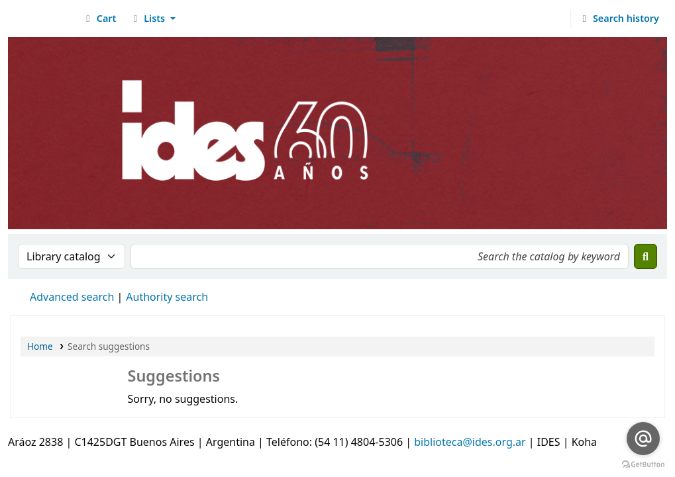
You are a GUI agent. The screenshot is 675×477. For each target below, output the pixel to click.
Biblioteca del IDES (44, 18)
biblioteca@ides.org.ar (469, 442)
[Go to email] (643, 438)
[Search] (645, 256)
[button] (99, 18)
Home (40, 346)
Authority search (167, 297)
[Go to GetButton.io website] (643, 464)
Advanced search (72, 297)
